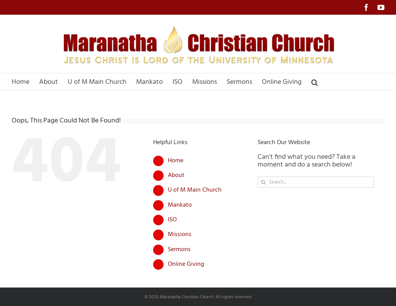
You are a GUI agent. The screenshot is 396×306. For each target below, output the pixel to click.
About (176, 175)
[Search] (263, 182)
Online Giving (186, 264)
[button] (314, 81)
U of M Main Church (195, 190)
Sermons (179, 250)
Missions (179, 235)
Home (175, 161)
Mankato (180, 205)
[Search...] (316, 182)
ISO (172, 220)
